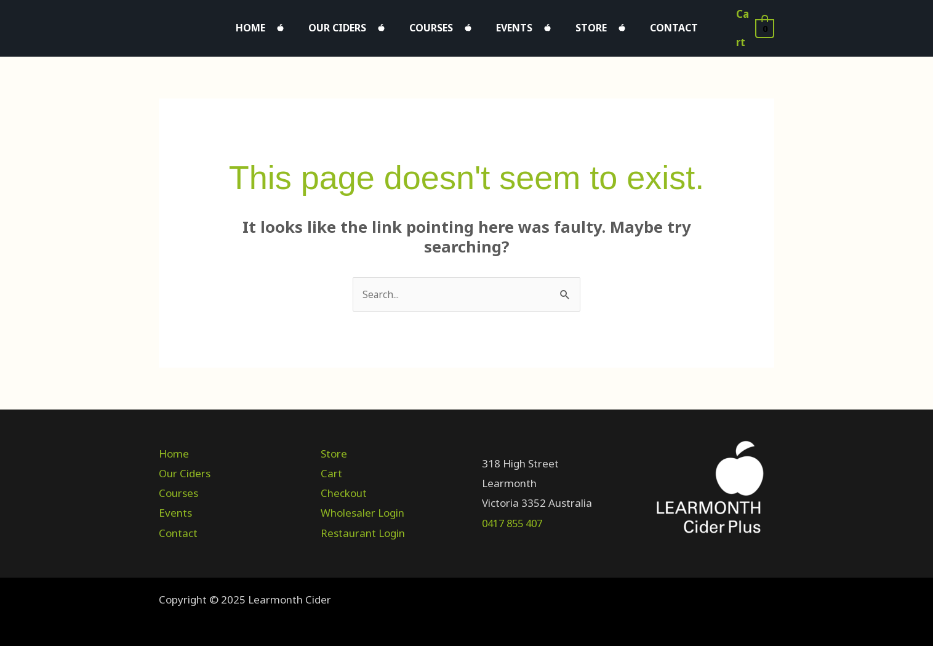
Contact (643, 24)
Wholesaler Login (362, 508)
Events (508, 24)
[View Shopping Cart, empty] (751, 25)
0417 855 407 (515, 518)
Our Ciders (356, 24)
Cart (331, 468)
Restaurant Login (363, 527)
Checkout (344, 488)
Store (572, 24)
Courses (437, 24)
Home (281, 24)
